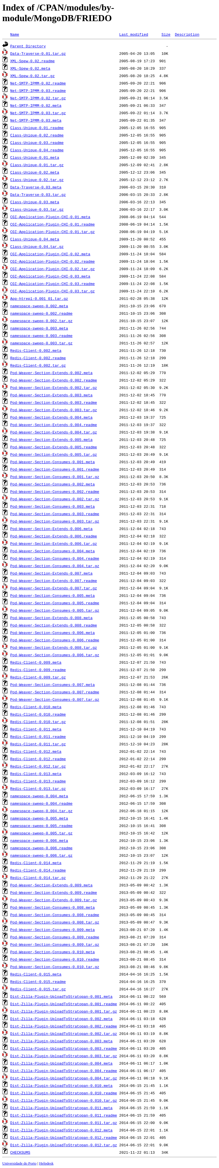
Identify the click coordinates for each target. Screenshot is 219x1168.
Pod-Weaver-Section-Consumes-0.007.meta (52, 684)
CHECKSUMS (20, 1152)
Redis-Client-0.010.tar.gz (38, 721)
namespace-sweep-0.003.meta (39, 328)
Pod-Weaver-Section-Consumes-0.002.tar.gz (54, 498)
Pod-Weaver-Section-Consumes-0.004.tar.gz (54, 565)
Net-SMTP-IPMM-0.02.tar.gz (38, 98)
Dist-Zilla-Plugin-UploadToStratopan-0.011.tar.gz (63, 1122)
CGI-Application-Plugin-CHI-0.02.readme (52, 261)
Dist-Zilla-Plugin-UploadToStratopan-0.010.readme (63, 1092)
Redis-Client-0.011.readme (38, 736)
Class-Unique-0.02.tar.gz (37, 179)
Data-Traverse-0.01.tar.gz (38, 53)
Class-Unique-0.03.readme (37, 142)
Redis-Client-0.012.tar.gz (38, 766)
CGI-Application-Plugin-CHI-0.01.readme (52, 224)
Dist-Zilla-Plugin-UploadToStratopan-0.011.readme (63, 1115)
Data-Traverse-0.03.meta (35, 187)
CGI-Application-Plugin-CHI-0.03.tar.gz (52, 291)
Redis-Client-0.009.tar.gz (38, 677)
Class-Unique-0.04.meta (34, 239)
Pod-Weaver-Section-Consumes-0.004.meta (52, 550)
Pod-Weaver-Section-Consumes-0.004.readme (54, 558)
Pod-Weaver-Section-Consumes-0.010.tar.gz (54, 966)
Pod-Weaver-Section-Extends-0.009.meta (51, 885)
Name (14, 34)
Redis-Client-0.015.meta (35, 974)
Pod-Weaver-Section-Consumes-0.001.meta (52, 461)
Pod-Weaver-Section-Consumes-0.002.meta (52, 484)
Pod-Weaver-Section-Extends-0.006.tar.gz (53, 543)
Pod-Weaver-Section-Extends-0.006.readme (53, 536)
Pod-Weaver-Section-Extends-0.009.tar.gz (53, 899)
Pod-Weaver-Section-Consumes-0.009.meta (52, 929)
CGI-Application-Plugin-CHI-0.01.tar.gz (52, 231)
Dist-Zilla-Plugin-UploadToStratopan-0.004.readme (63, 1070)
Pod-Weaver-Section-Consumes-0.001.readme (54, 469)
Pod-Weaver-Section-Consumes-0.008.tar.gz (54, 922)
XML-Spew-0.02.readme (32, 60)
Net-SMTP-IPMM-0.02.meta (35, 105)
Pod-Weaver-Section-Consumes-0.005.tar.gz (54, 610)
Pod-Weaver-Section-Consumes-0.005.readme (54, 602)
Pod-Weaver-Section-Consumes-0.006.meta (52, 632)
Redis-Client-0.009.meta (35, 662)
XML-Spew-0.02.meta (30, 68)
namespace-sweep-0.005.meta (39, 818)
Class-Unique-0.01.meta (34, 157)
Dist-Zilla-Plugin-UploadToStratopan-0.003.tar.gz (63, 1055)
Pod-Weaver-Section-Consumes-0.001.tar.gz (54, 476)
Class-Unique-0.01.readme (37, 127)
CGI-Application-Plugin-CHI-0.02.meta (50, 253)
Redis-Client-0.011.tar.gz (38, 743)
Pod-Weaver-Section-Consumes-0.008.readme (54, 914)
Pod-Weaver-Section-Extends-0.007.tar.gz (53, 588)
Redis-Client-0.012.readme (38, 758)
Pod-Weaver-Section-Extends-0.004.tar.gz (53, 432)
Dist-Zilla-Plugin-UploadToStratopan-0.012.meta (61, 1130)
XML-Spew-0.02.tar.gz (32, 75)
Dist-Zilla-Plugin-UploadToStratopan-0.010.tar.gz (63, 1100)
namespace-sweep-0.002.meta (39, 305)
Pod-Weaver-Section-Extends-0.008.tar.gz (53, 647)
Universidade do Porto (19, 1163)
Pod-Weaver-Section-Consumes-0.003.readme (54, 513)
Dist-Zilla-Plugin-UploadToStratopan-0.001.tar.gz (63, 1011)
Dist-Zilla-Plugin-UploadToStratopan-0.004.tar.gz (63, 1078)
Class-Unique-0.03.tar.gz (37, 209)
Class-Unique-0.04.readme (37, 149)
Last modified (133, 34)
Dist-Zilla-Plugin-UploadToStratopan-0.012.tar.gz (63, 1144)
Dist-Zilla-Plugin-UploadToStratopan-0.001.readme (63, 1003)
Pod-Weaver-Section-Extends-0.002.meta (51, 372)
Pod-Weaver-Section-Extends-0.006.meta (51, 528)
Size (165, 34)
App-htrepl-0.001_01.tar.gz (39, 298)
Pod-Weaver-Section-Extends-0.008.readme (53, 625)
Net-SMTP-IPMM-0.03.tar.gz (38, 112)
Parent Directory (28, 46)
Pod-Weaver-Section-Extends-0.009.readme (53, 892)
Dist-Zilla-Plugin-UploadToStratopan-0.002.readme (63, 1026)
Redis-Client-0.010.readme (38, 714)
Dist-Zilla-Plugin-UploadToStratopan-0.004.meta (61, 1063)
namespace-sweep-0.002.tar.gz (41, 320)
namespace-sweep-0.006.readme (41, 847)
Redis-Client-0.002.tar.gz (38, 365)
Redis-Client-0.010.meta (35, 706)
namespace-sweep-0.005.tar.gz (41, 833)
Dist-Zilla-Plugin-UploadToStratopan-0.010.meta (61, 1085)
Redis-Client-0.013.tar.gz (38, 788)
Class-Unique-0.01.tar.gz (37, 164)
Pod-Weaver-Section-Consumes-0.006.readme (54, 640)
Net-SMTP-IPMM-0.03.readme (38, 90)
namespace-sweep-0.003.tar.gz (41, 343)
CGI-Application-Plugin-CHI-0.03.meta (50, 276)
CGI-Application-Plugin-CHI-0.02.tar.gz (52, 268)
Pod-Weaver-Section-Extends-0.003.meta (51, 395)
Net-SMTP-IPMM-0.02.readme (38, 83)
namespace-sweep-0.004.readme (41, 803)
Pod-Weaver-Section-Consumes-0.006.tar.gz (54, 654)
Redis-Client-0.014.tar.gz (38, 877)
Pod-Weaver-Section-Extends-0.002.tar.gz (53, 387)
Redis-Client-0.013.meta (35, 773)
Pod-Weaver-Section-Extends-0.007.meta (51, 573)
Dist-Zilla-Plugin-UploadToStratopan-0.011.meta (61, 1107)
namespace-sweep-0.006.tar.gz (41, 855)
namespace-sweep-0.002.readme (41, 313)
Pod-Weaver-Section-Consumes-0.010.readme (54, 959)
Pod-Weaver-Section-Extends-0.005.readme (53, 446)
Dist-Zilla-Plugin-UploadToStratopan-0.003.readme (63, 1048)
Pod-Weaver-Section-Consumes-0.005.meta (52, 595)
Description (187, 34)
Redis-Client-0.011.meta (35, 729)
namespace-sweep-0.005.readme (41, 825)
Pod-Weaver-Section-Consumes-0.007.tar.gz (54, 699)
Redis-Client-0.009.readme (38, 669)
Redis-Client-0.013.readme (38, 781)
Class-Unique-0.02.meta (34, 172)
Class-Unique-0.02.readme (37, 135)
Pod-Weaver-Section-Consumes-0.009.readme (54, 937)
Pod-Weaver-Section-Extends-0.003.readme (53, 402)
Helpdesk (46, 1163)
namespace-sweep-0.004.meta (39, 795)
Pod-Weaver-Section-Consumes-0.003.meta (52, 506)
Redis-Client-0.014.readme (38, 870)
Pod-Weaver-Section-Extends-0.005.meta (51, 439)
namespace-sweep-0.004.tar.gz (41, 810)
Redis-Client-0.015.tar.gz (38, 989)
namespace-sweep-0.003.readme (41, 335)
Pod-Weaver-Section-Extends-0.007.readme (53, 580)
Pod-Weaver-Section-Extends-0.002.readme (53, 380)
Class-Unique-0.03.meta (34, 201)
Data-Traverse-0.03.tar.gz (38, 194)
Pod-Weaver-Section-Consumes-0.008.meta (52, 907)
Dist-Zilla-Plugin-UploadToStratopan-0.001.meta (61, 996)
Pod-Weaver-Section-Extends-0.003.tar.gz (53, 409)
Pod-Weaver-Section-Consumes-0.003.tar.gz (54, 521)
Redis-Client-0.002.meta (35, 350)
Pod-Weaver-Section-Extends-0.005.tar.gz (53, 454)
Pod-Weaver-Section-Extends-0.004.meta (51, 417)
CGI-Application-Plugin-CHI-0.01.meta (50, 216)
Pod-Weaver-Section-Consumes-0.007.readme (54, 692)
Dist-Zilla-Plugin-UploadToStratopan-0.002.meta (61, 1018)
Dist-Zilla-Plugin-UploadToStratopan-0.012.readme (63, 1137)
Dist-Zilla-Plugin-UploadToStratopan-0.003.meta (61, 1040)
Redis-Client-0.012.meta (35, 751)
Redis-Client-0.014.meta (35, 862)
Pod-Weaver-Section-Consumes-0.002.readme (54, 491)
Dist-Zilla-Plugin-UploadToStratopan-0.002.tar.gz (63, 1033)
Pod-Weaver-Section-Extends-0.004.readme (53, 424)
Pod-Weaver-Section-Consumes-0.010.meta (52, 951)
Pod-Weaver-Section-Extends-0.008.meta (51, 617)
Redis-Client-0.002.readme (38, 357)
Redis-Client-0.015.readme (38, 981)
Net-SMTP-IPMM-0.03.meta (35, 120)
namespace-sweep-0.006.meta (39, 840)
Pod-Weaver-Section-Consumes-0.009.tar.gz (54, 944)
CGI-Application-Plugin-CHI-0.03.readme (52, 283)
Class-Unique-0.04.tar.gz (37, 246)
